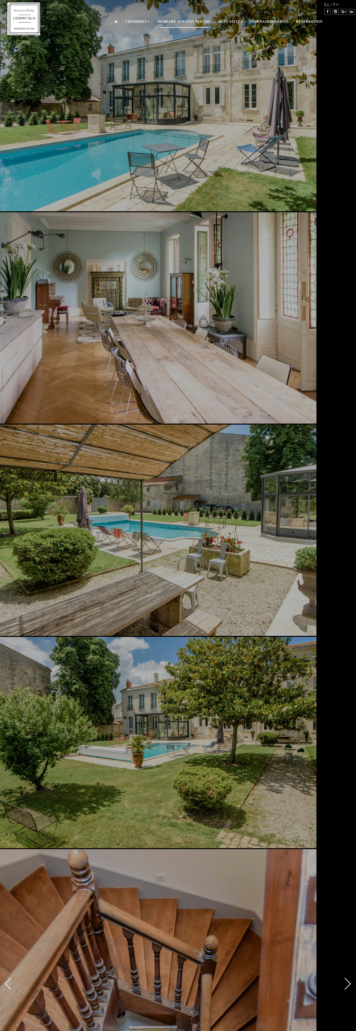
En (336, 4)
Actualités (230, 22)
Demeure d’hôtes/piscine (184, 22)
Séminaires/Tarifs (269, 22)
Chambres (137, 22)
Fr (327, 4)
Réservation (309, 22)
